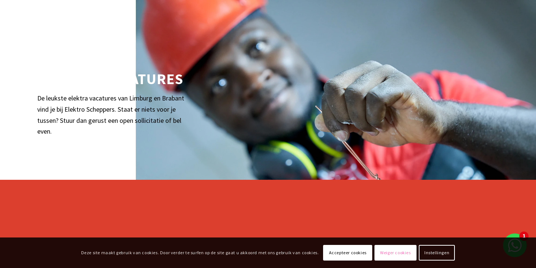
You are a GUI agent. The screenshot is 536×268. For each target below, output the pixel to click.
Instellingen (436, 252)
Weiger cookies (395, 252)
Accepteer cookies (348, 252)
